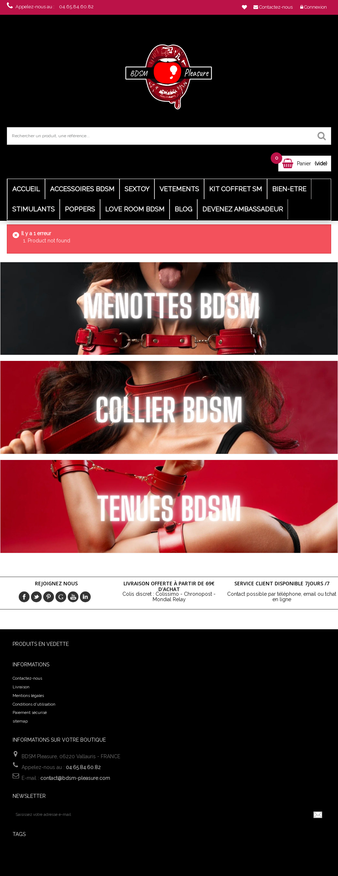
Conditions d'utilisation (34, 704)
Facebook (24, 596)
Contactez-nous (27, 678)
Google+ (60, 596)
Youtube (73, 596)
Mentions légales (28, 695)
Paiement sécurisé (30, 712)
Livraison (21, 687)
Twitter (36, 596)
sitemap (20, 721)
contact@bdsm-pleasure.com (75, 778)
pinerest (48, 596)
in (85, 596)
